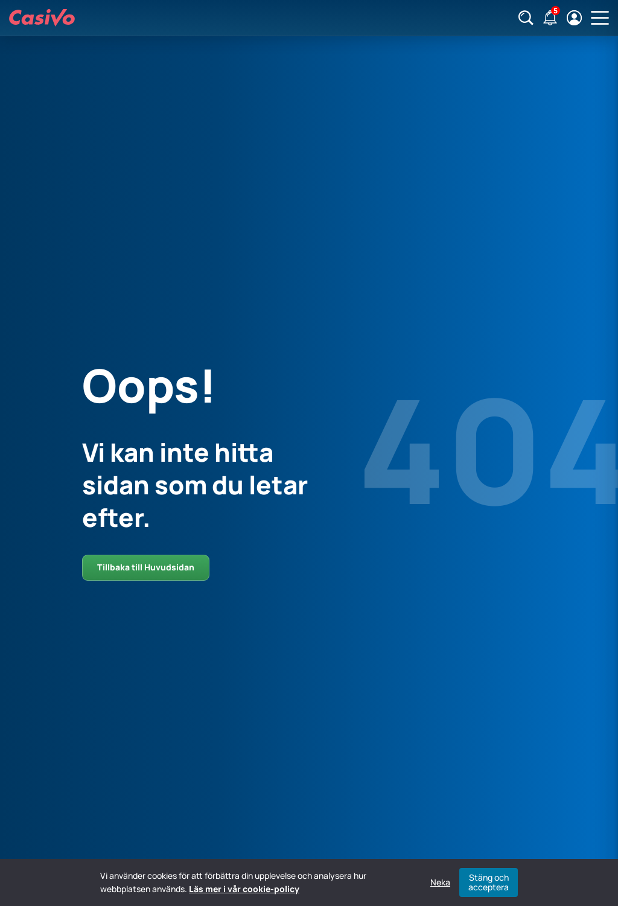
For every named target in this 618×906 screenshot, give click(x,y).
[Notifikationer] (550, 17)
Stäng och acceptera (488, 882)
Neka (440, 882)
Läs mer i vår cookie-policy (244, 889)
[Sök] (526, 17)
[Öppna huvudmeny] (600, 18)
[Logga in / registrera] (574, 17)
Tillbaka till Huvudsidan (145, 567)
